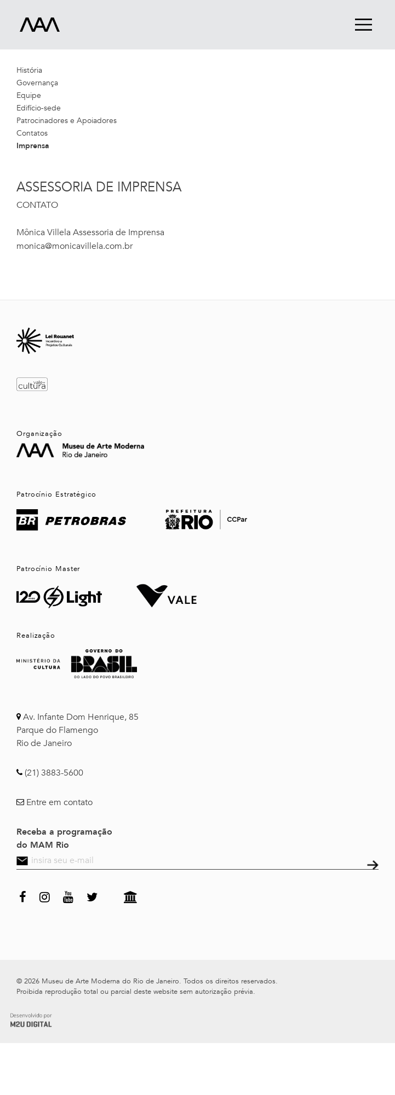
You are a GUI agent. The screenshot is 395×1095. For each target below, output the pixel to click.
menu (363, 24)
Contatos (32, 133)
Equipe (28, 95)
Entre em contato (59, 802)
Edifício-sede (38, 108)
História (29, 70)
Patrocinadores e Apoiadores (66, 120)
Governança (37, 83)
